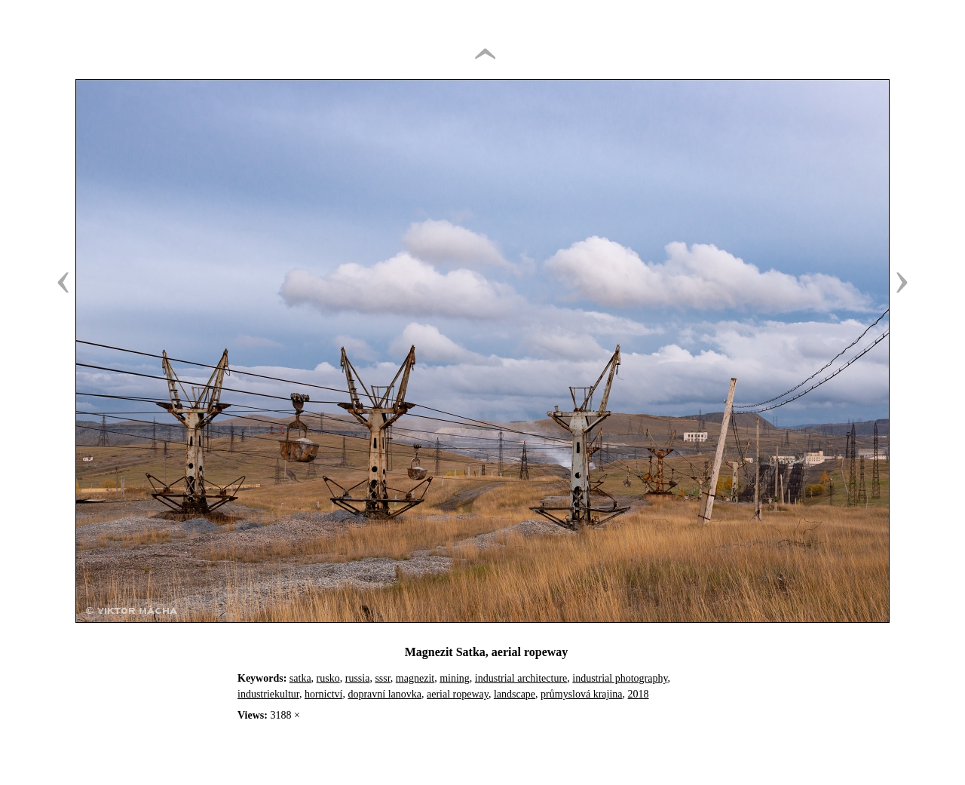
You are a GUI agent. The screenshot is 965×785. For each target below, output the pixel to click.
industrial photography (619, 678)
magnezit (415, 678)
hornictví (324, 694)
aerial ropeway (458, 694)
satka (300, 678)
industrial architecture (521, 678)
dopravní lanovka (384, 694)
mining (455, 678)
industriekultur (268, 694)
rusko (328, 678)
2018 (638, 694)
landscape (514, 694)
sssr (382, 678)
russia (357, 678)
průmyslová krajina (581, 694)
